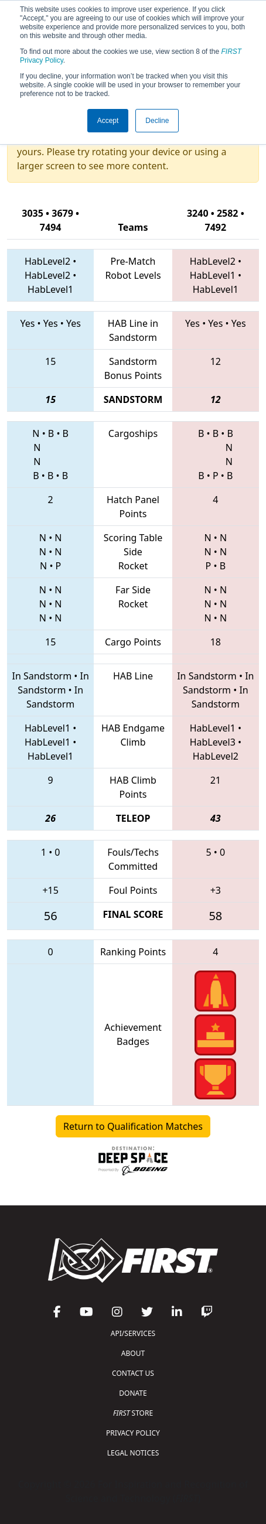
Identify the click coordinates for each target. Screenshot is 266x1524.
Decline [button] (157, 121)
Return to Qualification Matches (133, 1126)
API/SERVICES (133, 1333)
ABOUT (133, 1353)
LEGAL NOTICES (133, 1453)
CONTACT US (133, 1373)
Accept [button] (108, 121)
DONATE (132, 1393)
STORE (133, 1413)
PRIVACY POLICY (133, 1433)
